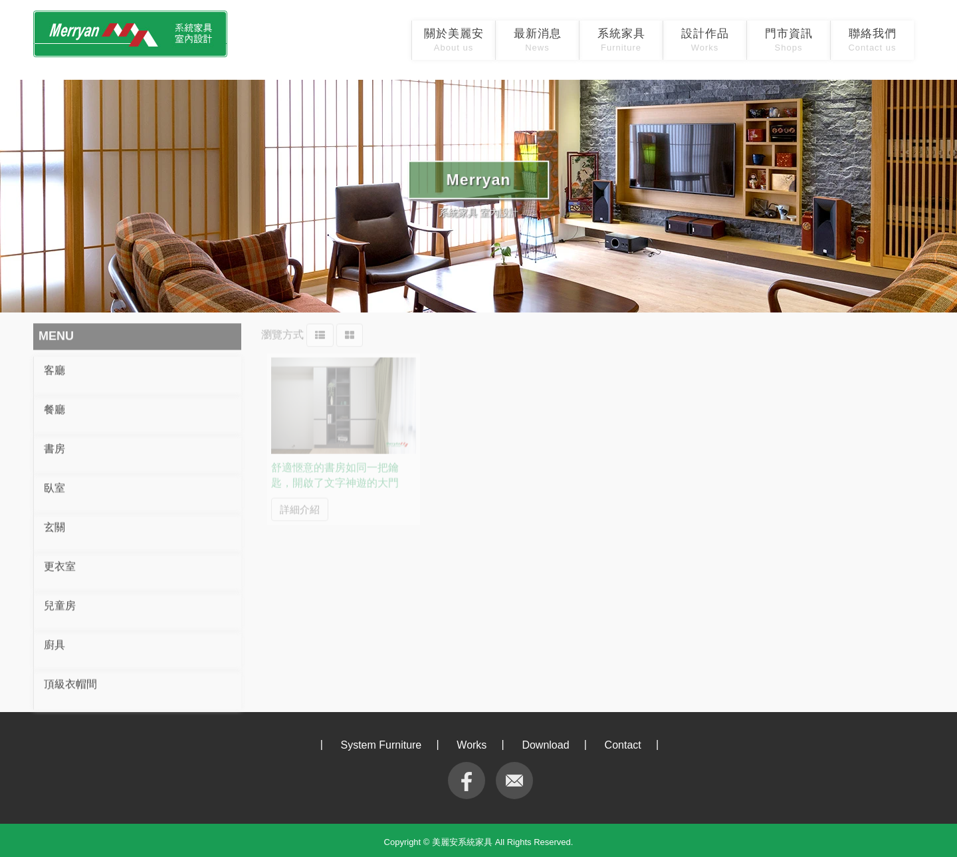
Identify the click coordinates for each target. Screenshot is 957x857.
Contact (623, 745)
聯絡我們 (872, 40)
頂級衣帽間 (70, 680)
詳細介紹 (300, 504)
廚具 (54, 641)
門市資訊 (789, 40)
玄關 (54, 523)
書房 (54, 445)
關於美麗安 (454, 40)
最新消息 (538, 40)
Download (545, 745)
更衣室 (60, 562)
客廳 (54, 366)
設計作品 (705, 40)
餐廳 (54, 406)
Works (471, 745)
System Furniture (380, 745)
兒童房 (60, 602)
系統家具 (621, 40)
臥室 (54, 484)
